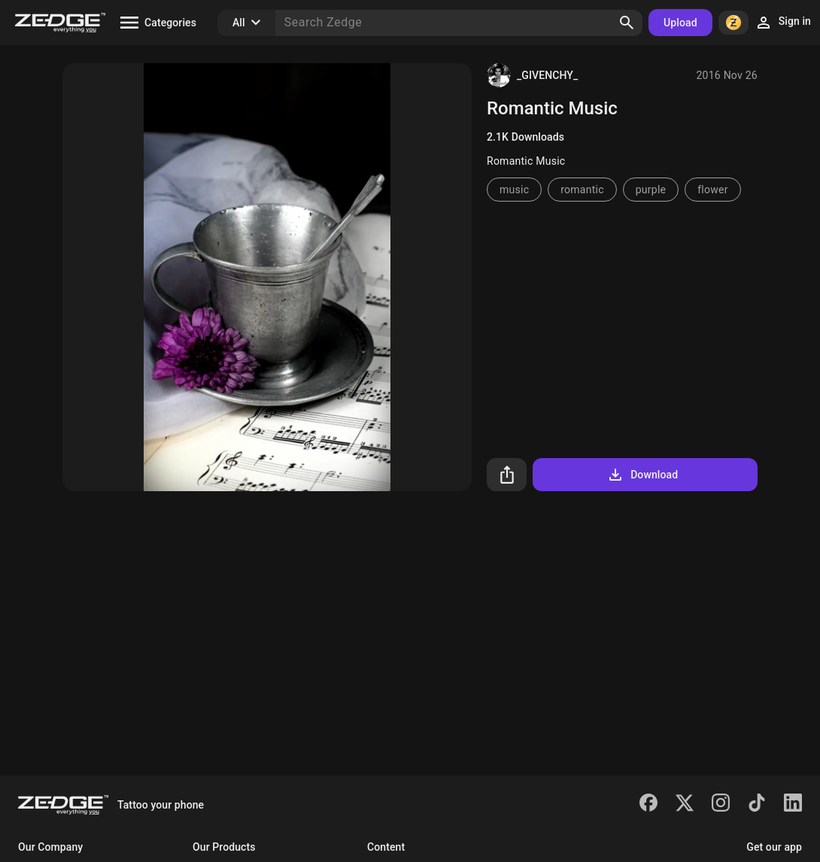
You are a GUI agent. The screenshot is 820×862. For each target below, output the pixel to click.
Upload (680, 23)
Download (642, 475)
